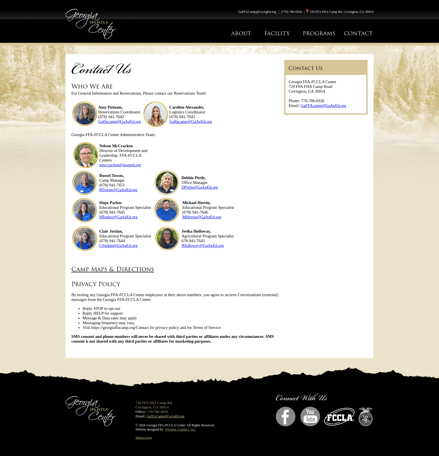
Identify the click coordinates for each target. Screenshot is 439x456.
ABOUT (241, 33)
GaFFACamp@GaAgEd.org (257, 12)
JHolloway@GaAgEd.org (202, 245)
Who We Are (92, 86)
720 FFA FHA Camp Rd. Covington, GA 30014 (341, 12)
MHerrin (189, 217)
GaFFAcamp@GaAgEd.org (323, 105)
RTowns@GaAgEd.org (118, 190)
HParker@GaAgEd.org (118, 217)
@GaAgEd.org (209, 217)
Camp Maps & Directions (112, 269)
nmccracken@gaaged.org (120, 165)
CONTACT (358, 33)
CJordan (106, 245)
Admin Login (144, 437)
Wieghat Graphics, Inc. (180, 429)
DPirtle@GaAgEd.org (199, 187)
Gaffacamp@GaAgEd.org (119, 121)
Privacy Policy (95, 284)
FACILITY (277, 33)
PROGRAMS (319, 33)
